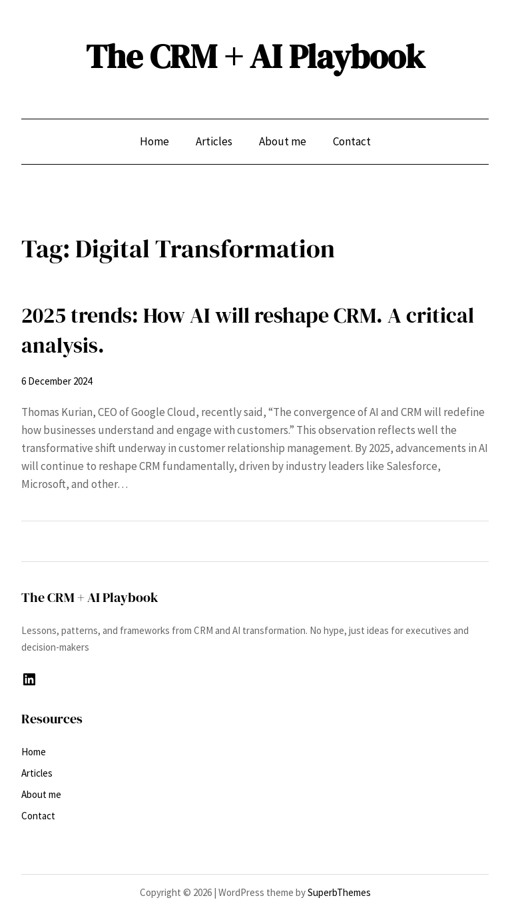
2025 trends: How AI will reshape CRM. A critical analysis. (247, 330)
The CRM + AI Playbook (255, 56)
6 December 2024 (56, 381)
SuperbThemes (339, 892)
